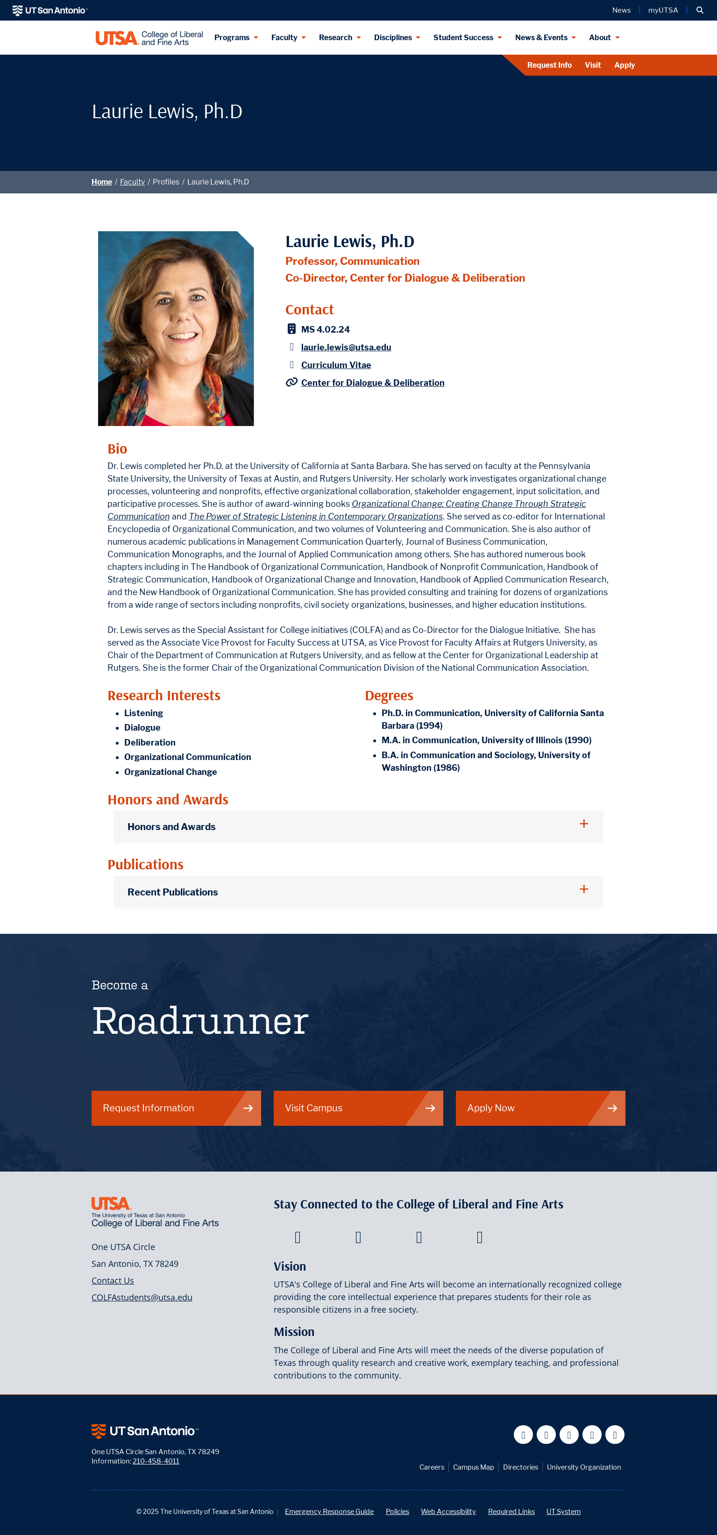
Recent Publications (173, 892)
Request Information (178, 1108)
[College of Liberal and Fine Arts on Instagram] (479, 1239)
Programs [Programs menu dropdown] (231, 37)
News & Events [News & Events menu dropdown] (541, 37)
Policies (397, 1511)
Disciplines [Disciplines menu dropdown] (393, 37)
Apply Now (542, 1108)
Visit (593, 65)
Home (102, 182)
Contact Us (113, 1280)
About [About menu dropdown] (600, 37)
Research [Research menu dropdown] (335, 37)
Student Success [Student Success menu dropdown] (463, 37)
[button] (700, 10)
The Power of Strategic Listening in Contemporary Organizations (316, 516)
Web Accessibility (448, 1511)
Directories (520, 1467)
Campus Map (473, 1467)
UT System (564, 1511)
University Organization (584, 1467)
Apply (624, 65)
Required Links (511, 1511)
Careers (431, 1467)
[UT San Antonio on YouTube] (569, 1434)
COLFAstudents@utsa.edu (142, 1297)
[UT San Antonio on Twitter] (546, 1434)
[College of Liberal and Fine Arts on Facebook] (297, 1239)
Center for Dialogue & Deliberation (373, 383)
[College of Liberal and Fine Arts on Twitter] (358, 1239)
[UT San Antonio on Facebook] (523, 1434)
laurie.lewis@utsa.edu (346, 347)
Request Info (549, 65)
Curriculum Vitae (336, 365)
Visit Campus (360, 1108)
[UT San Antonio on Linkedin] (592, 1434)
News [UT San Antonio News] (621, 10)
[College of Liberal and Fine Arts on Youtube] (419, 1239)
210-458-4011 (156, 1461)
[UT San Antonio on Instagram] (615, 1434)
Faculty (132, 182)
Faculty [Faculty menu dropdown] (284, 37)
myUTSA (663, 10)
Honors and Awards (172, 826)
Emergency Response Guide (329, 1511)
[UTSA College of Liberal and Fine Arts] (149, 37)
